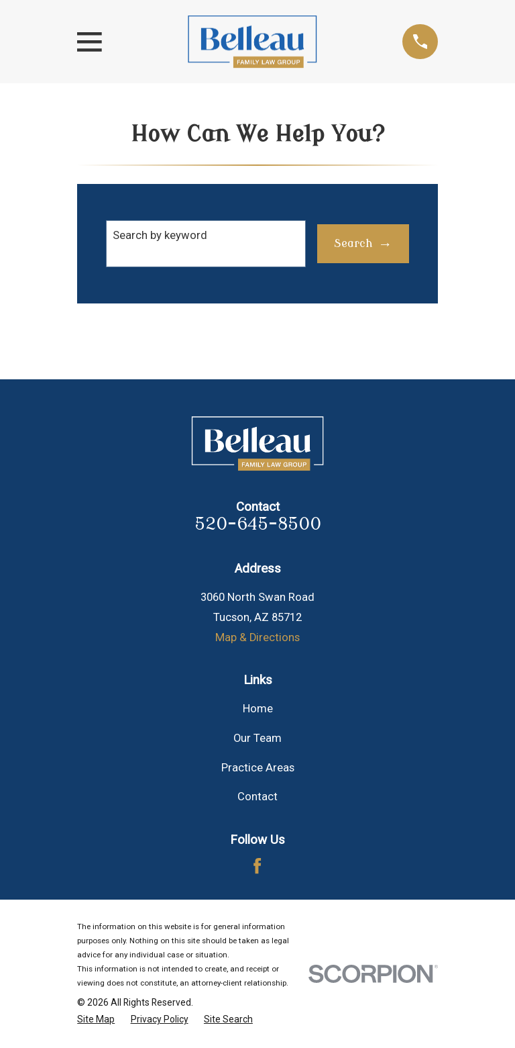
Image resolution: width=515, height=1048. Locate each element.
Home (258, 708)
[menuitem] (96, 1019)
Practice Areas (257, 767)
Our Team (257, 738)
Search (353, 243)
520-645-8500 (257, 524)
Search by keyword (160, 235)
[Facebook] (257, 865)
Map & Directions (257, 637)
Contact (257, 796)
